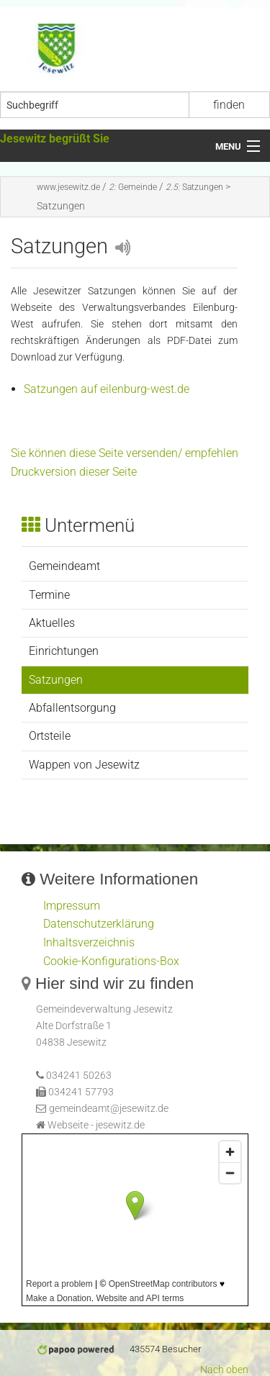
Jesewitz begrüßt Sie (54, 138)
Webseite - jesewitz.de (96, 1125)
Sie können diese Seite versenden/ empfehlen (124, 453)
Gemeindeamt (64, 566)
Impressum (71, 906)
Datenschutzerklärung (98, 924)
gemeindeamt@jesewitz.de (108, 1109)
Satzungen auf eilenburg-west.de (106, 389)
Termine (49, 595)
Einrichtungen (64, 651)
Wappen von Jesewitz (84, 764)
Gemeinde (133, 187)
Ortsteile (50, 736)
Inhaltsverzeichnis (89, 942)
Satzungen (194, 187)
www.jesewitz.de (68, 187)
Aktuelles (52, 623)
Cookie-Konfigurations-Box (111, 961)
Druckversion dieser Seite (74, 472)
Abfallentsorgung (72, 708)
